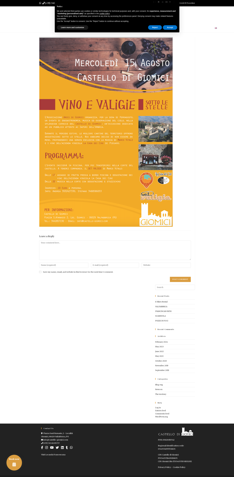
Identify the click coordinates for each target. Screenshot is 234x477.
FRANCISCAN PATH (163, 311)
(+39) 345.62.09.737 (50, 443)
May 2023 (159, 347)
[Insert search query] (175, 287)
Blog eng (159, 385)
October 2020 (161, 361)
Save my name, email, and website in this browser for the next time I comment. (78, 272)
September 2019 (162, 370)
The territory (160, 394)
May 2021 (159, 356)
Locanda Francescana (55, 454)
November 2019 (161, 366)
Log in (158, 408)
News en (158, 389)
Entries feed (160, 411)
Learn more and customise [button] (72, 27)
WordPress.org (161, 417)
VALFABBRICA (161, 307)
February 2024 (161, 342)
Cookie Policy (179, 467)
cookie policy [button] (104, 13)
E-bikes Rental (161, 302)
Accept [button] (170, 27)
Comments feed (162, 414)
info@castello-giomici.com (54, 440)
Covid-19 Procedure (187, 3)
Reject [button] (155, 27)
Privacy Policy (164, 467)
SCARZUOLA (160, 316)
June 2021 (159, 351)
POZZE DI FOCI (161, 321)
